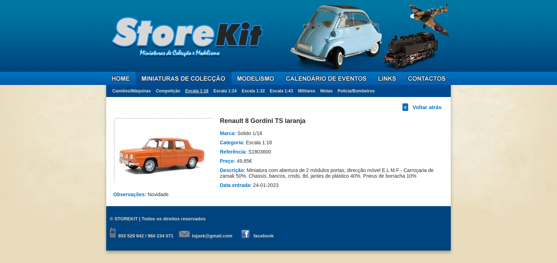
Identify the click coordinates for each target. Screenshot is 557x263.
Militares (306, 90)
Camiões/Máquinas (131, 90)
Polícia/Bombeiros (356, 90)
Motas (326, 90)
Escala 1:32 (253, 90)
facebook (263, 235)
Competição (168, 90)
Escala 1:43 (281, 90)
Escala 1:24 (225, 90)
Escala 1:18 (196, 90)
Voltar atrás (427, 107)
